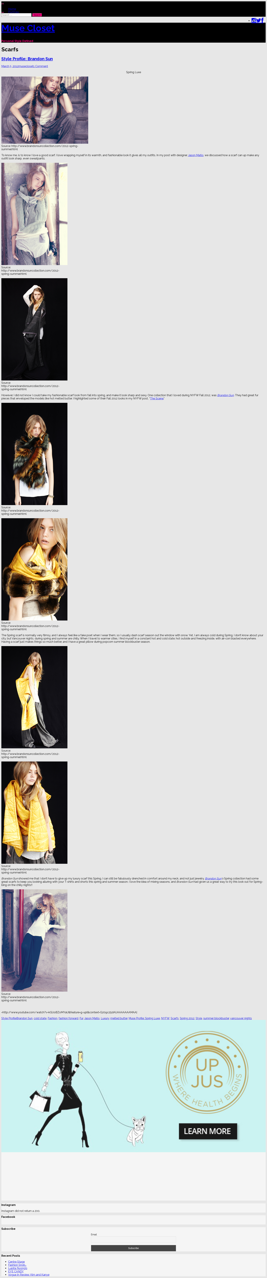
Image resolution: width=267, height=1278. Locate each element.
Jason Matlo (195, 155)
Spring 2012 (187, 1018)
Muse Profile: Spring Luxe (144, 1018)
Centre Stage (16, 1261)
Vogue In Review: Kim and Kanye (28, 1274)
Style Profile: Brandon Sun (27, 58)
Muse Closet (28, 28)
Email (94, 1234)
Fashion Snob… (17, 1265)
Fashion (52, 1018)
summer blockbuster (216, 1018)
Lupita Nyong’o (17, 1268)
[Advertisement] (103, 1177)
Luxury (105, 1018)
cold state (40, 1018)
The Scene (156, 398)
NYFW (165, 1018)
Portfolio (13, 12)
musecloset (26, 66)
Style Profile (8, 1018)
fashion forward (68, 1018)
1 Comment (40, 66)
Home (12, 9)
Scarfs (175, 1018)
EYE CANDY (16, 1271)
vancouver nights (241, 1018)
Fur (81, 1018)
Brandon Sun (225, 395)
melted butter (118, 1018)
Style (199, 1018)
